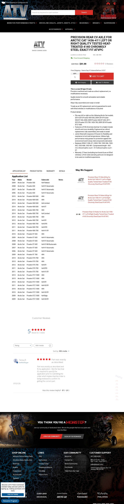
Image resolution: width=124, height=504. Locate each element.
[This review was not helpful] (67, 390)
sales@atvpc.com (97, 464)
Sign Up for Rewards (72, 436)
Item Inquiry (82, 82)
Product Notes (36, 171)
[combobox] (22, 345)
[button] (62, 12)
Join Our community (51, 436)
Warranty (51, 171)
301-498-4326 (96, 456)
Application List (19, 171)
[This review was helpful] (63, 390)
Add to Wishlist (103, 82)
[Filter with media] (43, 345)
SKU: (94, 55)
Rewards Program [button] (10, 501)
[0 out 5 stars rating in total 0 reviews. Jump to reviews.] (103, 63)
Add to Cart (98, 76)
